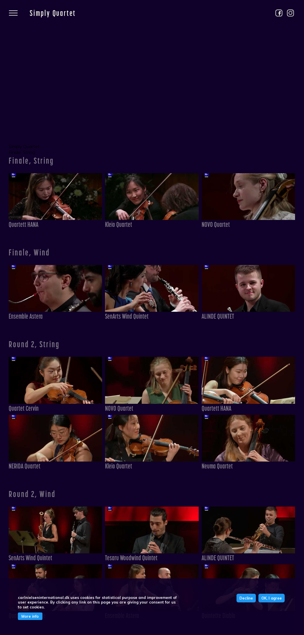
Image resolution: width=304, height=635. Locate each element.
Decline (246, 598)
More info (30, 616)
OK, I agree (271, 598)
